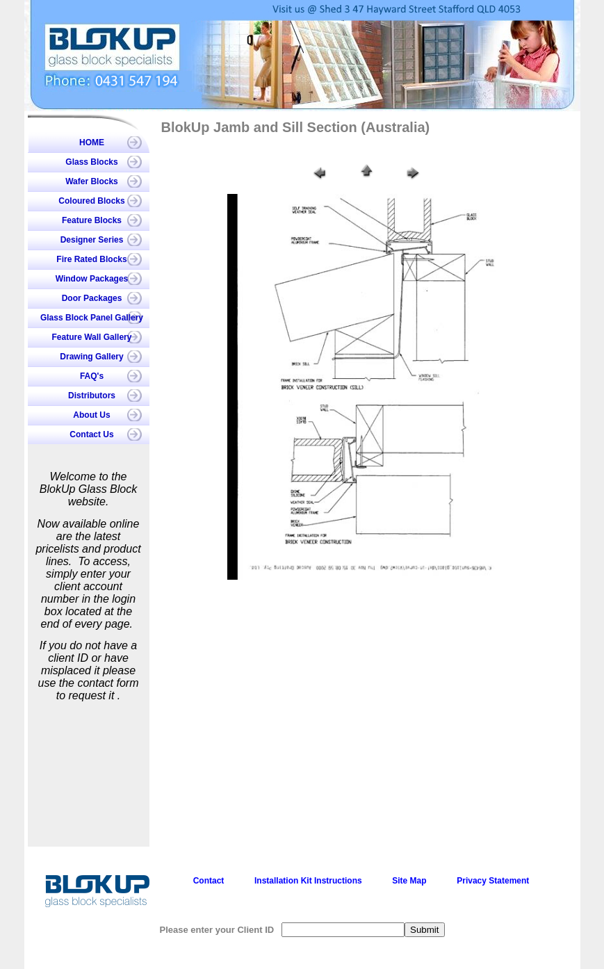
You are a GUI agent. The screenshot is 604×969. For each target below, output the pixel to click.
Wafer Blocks (91, 181)
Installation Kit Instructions (308, 881)
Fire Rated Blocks (91, 259)
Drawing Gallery (91, 356)
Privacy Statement (493, 881)
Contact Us (91, 434)
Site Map (409, 881)
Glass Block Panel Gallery (91, 318)
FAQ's (92, 376)
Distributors (91, 395)
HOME (91, 142)
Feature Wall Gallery (92, 337)
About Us (91, 415)
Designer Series (92, 240)
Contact (209, 881)
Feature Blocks (92, 220)
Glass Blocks (91, 162)
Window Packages (92, 279)
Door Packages (92, 298)
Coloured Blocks (91, 201)
